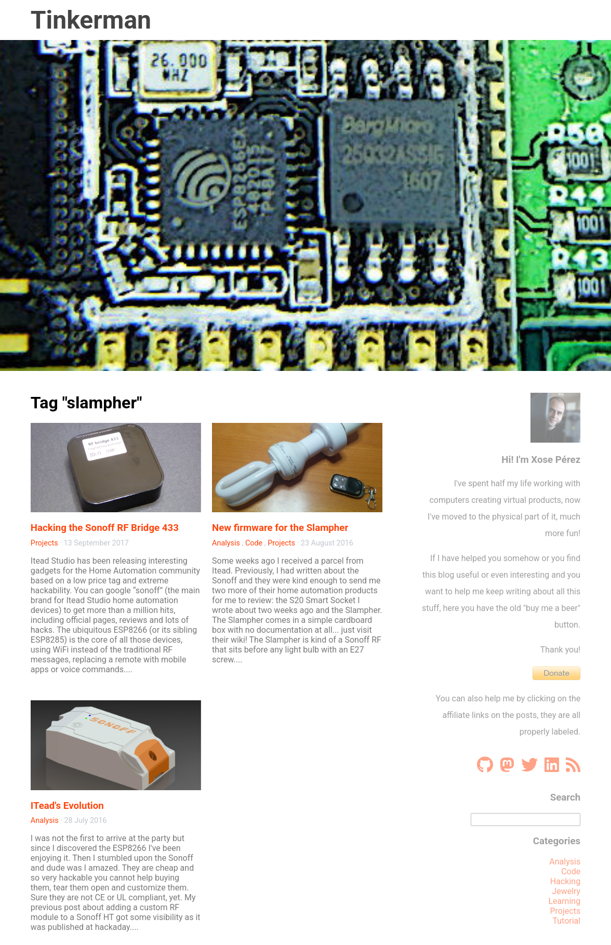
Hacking (565, 881)
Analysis (226, 543)
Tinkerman (91, 20)
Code (253, 543)
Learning (564, 901)
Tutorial (566, 921)
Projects (44, 543)
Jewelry (566, 891)
